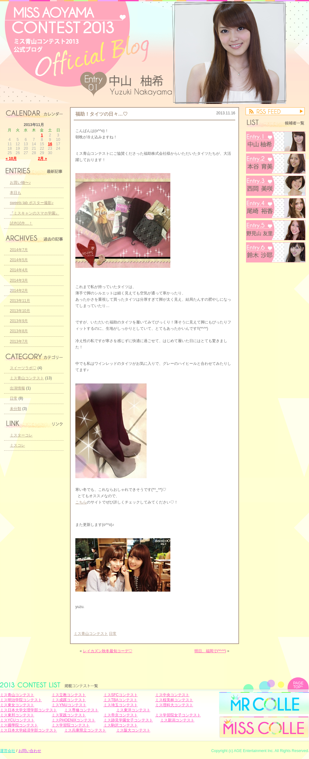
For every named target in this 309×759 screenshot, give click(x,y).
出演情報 (17, 388)
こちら (81, 502)
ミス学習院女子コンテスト (178, 715)
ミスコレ (17, 445)
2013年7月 (19, 341)
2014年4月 (19, 270)
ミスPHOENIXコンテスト (73, 720)
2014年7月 (19, 250)
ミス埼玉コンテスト (121, 705)
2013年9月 (19, 321)
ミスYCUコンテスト (17, 720)
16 (50, 144)
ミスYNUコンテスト (69, 705)
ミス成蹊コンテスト (69, 700)
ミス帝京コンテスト (121, 715)
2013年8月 (19, 331)
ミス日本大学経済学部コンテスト (28, 730)
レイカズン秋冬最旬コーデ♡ (107, 651)
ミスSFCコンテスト (121, 695)
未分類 (15, 409)
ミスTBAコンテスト (120, 700)
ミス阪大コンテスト (133, 730)
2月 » (42, 158)
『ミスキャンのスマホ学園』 (34, 213)
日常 (113, 633)
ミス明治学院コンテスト (21, 700)
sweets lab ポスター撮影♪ (32, 203)
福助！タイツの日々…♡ (101, 114)
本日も (15, 192)
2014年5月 (19, 260)
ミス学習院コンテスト (71, 725)
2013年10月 (20, 311)
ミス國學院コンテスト (19, 725)
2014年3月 (19, 280)
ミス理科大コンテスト (174, 705)
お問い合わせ (29, 751)
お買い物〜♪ (20, 182)
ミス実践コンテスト (69, 715)
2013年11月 (20, 300)
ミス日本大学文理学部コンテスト (28, 710)
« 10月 (11, 158)
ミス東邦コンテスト (17, 715)
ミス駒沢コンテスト (121, 725)
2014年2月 (19, 290)
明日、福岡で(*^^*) (210, 651)
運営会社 (7, 751)
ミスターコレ (21, 435)
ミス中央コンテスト (172, 695)
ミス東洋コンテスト (133, 710)
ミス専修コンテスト (81, 710)
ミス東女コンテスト (17, 705)
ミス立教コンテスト (69, 695)
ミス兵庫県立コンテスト (85, 730)
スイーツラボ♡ (23, 368)
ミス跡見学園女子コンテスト (128, 720)
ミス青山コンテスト (91, 633)
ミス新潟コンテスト (177, 720)
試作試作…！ (21, 223)
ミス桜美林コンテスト (174, 700)
